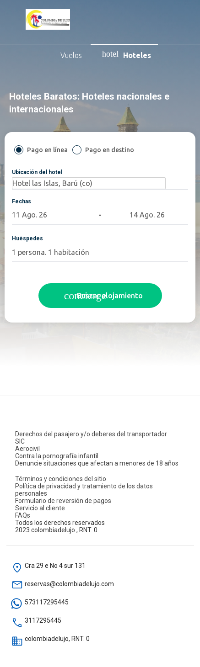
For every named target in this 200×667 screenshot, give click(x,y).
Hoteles (126, 54)
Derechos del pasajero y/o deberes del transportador (91, 434)
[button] (30, 215)
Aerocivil (27, 448)
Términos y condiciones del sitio (60, 478)
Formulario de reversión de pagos (63, 500)
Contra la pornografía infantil (56, 456)
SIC (20, 441)
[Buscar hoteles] (100, 295)
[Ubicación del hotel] (89, 183)
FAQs (22, 515)
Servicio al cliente (40, 508)
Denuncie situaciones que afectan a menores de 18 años (96, 463)
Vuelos (49, 54)
